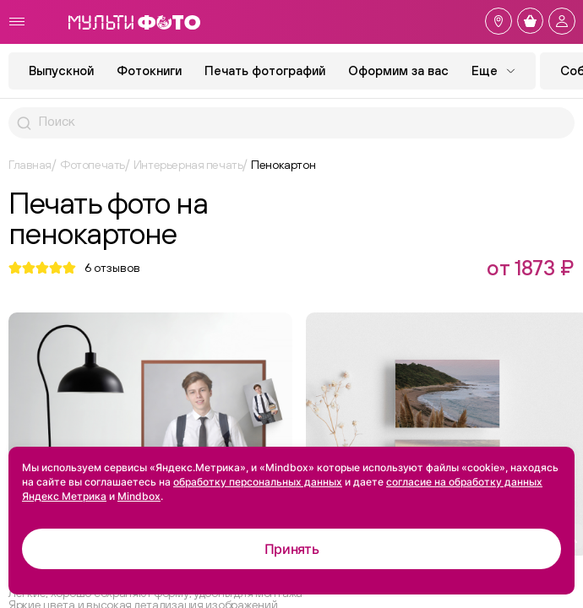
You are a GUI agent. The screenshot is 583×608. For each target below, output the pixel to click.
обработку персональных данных (257, 481)
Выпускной (61, 70)
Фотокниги (149, 70)
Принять (291, 548)
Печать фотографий (264, 70)
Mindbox (139, 496)
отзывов (112, 268)
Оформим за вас (398, 70)
